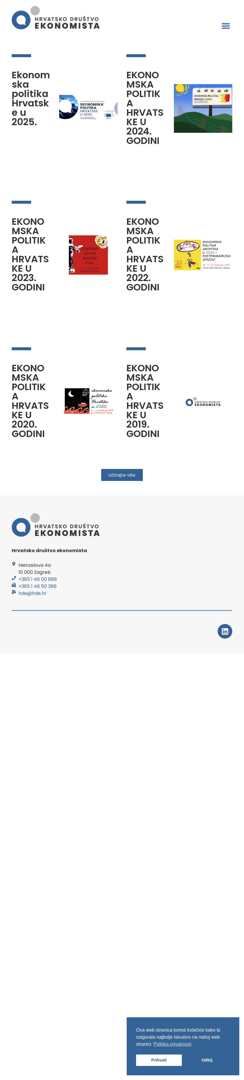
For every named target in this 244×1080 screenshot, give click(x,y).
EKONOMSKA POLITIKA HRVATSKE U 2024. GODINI (145, 107)
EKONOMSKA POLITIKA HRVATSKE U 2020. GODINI (30, 400)
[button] (225, 25)
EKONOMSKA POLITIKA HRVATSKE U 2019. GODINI (145, 400)
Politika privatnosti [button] (173, 1044)
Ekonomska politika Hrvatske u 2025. (31, 98)
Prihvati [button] (159, 1060)
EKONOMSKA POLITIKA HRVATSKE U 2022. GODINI (145, 254)
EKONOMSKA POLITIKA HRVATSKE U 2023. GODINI (30, 254)
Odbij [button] (206, 1060)
